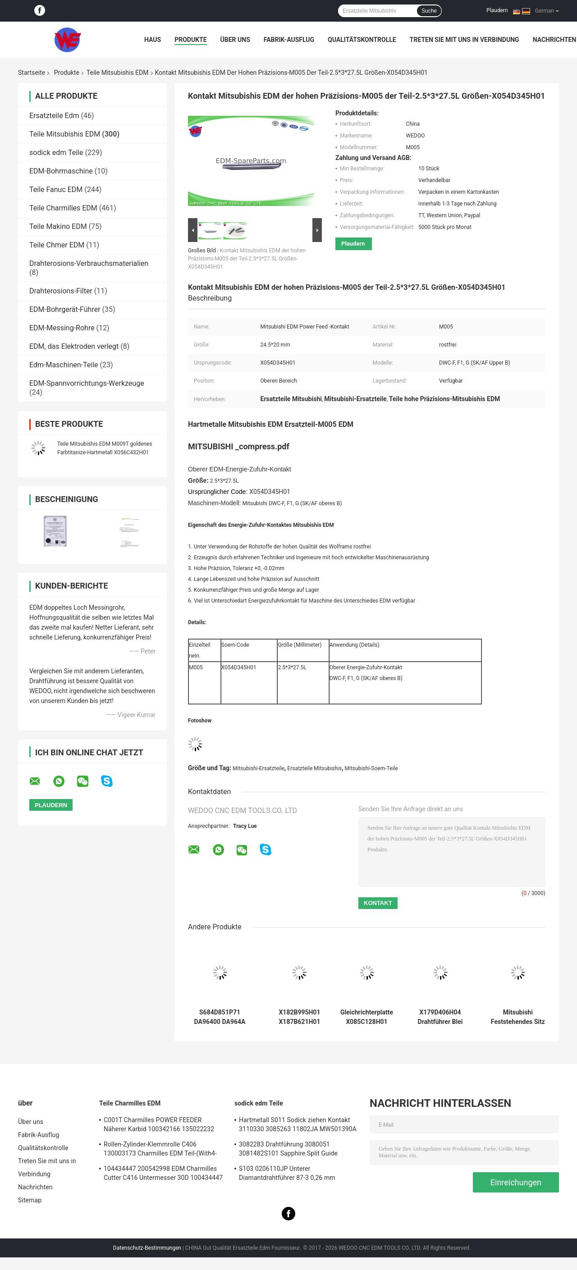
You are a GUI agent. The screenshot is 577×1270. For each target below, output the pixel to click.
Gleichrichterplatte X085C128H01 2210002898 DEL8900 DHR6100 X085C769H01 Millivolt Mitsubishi (366, 1017)
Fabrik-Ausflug (289, 39)
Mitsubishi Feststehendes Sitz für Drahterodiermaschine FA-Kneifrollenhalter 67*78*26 (518, 1017)
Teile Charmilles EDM (63, 208)
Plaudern (497, 10)
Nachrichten (555, 39)
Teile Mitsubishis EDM (118, 72)
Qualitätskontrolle (362, 39)
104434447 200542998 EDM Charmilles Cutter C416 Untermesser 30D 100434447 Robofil (163, 1174)
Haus (152, 39)
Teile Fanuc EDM (55, 189)
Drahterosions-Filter (60, 291)
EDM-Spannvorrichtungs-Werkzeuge (86, 383)
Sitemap (29, 1200)
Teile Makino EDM (58, 226)
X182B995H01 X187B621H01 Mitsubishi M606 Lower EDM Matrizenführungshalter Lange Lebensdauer (299, 1017)
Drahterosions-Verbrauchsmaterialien (88, 263)
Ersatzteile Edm (54, 115)
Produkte (190, 39)
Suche (429, 11)
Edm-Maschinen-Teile (63, 365)
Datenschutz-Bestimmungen (147, 1248)
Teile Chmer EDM (56, 245)
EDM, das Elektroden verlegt (74, 346)
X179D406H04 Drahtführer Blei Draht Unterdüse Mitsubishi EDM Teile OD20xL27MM (440, 1017)
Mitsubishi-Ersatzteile (258, 768)
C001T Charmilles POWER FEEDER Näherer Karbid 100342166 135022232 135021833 (159, 1125)
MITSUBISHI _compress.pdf (238, 446)
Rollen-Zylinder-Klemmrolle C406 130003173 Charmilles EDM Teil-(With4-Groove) (160, 1150)
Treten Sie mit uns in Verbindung (464, 39)
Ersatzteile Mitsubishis (314, 768)
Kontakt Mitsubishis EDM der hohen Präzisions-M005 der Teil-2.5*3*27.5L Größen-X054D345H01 (247, 258)
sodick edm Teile (56, 152)
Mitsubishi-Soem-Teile (371, 768)
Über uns (235, 39)
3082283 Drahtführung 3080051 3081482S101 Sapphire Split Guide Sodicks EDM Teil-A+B (288, 1150)
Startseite (31, 72)
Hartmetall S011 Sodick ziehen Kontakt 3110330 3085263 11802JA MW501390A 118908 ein (298, 1125)
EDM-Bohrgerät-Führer (65, 309)
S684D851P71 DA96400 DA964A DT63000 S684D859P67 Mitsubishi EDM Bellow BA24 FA (220, 1017)
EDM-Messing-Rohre (62, 328)
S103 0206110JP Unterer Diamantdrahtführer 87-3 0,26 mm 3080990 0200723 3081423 (287, 1174)
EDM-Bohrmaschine (61, 171)
